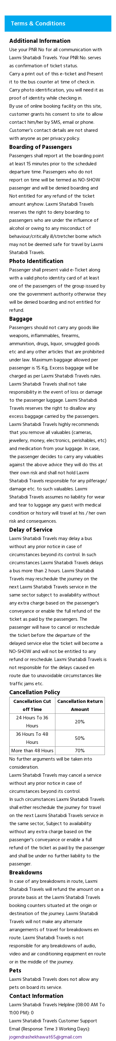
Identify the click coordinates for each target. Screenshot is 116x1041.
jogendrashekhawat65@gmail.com (45, 1037)
